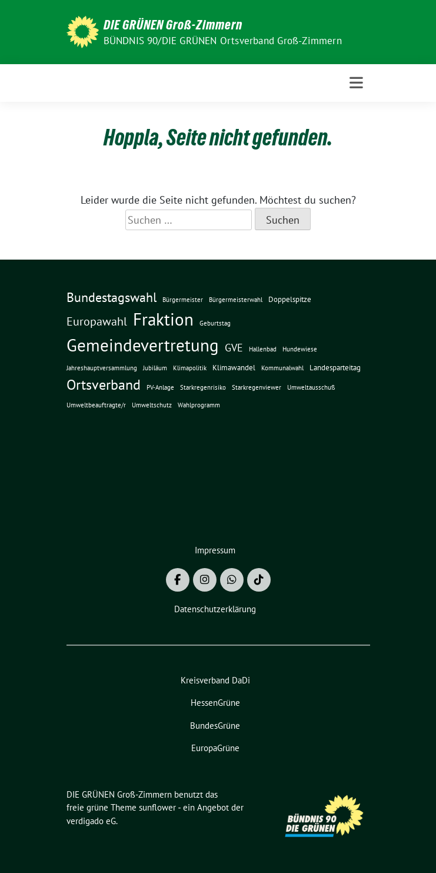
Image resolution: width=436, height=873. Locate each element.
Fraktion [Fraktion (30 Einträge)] (163, 319)
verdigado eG (91, 820)
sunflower (157, 807)
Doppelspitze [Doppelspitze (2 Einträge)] (289, 299)
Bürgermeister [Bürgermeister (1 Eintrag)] (182, 300)
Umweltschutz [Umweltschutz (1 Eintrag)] (152, 405)
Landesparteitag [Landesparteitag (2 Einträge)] (335, 367)
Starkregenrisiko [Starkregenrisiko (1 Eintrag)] (203, 387)
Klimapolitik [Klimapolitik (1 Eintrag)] (190, 368)
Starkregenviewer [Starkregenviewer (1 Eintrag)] (256, 387)
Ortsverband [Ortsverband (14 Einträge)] (103, 385)
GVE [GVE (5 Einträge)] (234, 347)
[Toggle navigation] (356, 82)
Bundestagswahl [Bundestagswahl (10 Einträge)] (111, 297)
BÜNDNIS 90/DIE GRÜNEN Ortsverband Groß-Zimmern (223, 40)
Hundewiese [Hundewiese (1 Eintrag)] (299, 349)
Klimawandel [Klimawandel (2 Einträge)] (233, 367)
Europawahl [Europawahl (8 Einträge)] (96, 321)
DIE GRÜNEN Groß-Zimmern (173, 24)
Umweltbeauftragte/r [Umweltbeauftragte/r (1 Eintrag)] (96, 405)
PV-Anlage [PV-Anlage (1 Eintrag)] (160, 387)
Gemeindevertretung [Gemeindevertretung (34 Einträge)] (142, 345)
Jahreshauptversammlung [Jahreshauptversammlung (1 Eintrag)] (101, 368)
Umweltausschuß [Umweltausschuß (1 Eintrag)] (311, 387)
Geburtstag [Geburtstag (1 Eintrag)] (215, 323)
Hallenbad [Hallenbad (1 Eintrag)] (263, 349)
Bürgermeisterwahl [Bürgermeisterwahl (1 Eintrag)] (235, 300)
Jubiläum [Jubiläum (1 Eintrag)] (155, 368)
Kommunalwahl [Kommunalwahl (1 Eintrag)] (282, 368)
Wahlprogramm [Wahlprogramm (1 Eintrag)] (199, 405)
